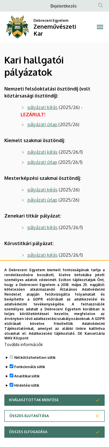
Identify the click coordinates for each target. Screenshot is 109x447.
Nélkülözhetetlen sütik (35, 374)
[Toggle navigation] (100, 27)
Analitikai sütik (27, 392)
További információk (23, 360)
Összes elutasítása (29, 432)
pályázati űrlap (42, 124)
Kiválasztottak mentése (34, 416)
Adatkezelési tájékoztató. (52, 349)
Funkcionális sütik (29, 383)
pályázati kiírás (43, 107)
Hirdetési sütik (26, 401)
